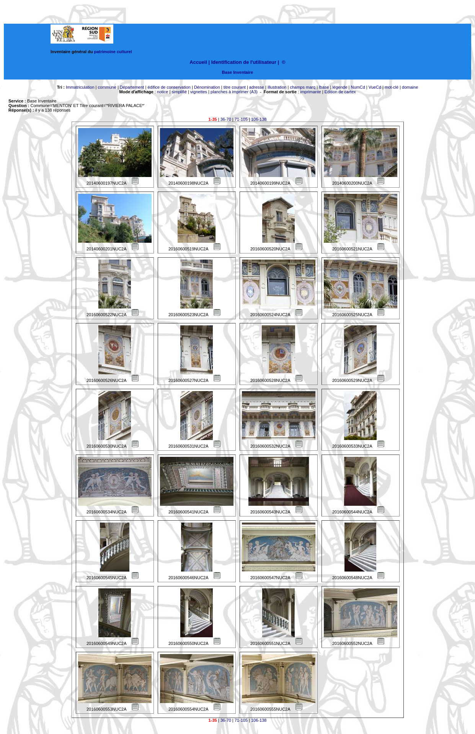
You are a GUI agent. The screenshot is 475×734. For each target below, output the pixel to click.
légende (339, 87)
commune (107, 87)
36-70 (225, 119)
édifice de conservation (169, 87)
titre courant (235, 87)
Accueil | (199, 62)
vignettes (198, 91)
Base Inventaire (237, 72)
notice (162, 91)
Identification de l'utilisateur (243, 62)
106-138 (258, 119)
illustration (277, 87)
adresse (256, 87)
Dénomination (207, 87)
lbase (324, 87)
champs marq (302, 87)
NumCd (358, 87)
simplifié (179, 91)
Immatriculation (80, 87)
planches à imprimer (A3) (234, 91)
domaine (410, 87)
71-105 (241, 119)
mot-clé (391, 87)
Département (132, 87)
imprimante (310, 91)
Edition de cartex (340, 91)
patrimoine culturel (113, 51)
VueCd (375, 87)
